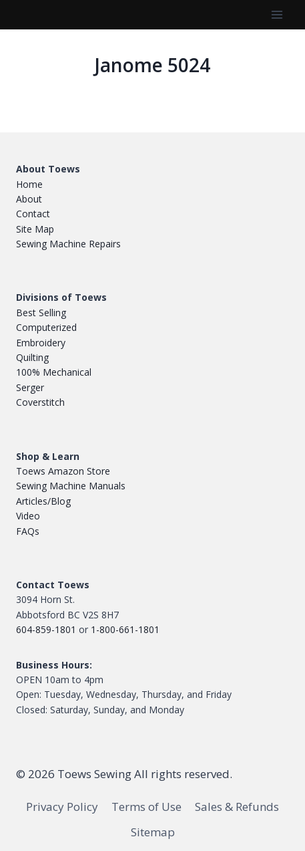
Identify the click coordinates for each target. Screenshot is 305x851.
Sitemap (153, 832)
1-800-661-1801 (125, 629)
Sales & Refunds (237, 806)
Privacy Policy (62, 806)
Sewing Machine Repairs (68, 243)
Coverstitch (40, 402)
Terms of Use (146, 806)
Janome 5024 (152, 65)
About (29, 199)
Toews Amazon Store (63, 471)
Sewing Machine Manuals (70, 485)
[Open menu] (276, 14)
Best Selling (41, 312)
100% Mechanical (53, 372)
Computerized (46, 327)
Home (29, 184)
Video (28, 515)
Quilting (32, 357)
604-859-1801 (46, 629)
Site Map (35, 229)
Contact (33, 213)
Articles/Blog (43, 501)
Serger (30, 387)
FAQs (27, 531)
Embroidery (40, 342)
